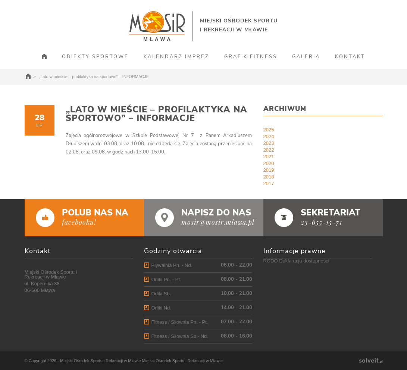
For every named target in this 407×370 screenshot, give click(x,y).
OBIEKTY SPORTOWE (95, 56)
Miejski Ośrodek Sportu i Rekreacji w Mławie (100, 360)
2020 (268, 163)
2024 (268, 136)
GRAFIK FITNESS (250, 56)
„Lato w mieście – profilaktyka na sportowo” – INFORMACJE (156, 114)
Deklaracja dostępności (304, 261)
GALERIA (306, 56)
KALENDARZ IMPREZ (176, 56)
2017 (268, 183)
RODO (270, 261)
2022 (268, 150)
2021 (268, 156)
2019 (268, 170)
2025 (268, 130)
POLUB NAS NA (95, 212)
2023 (268, 143)
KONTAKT (350, 56)
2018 (268, 177)
